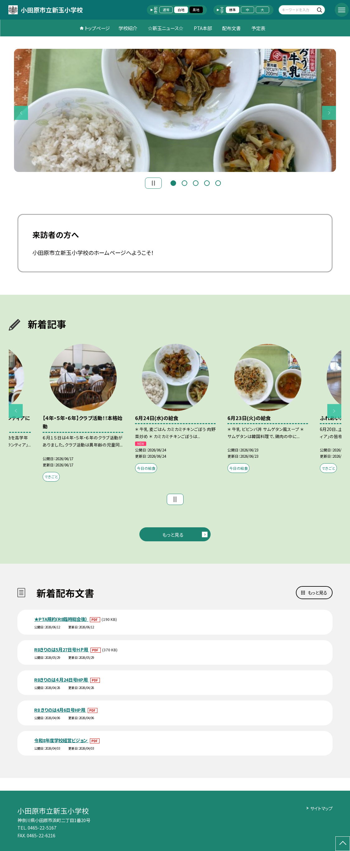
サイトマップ (321, 808)
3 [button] (195, 182)
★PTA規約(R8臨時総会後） (61, 619)
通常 (166, 9)
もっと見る (172, 534)
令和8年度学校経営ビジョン (61, 740)
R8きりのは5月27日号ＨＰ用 (61, 649)
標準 (232, 9)
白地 (181, 9)
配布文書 (231, 28)
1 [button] (173, 182)
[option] (175, 110)
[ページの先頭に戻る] (343, 844)
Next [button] (329, 113)
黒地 (196, 9)
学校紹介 (128, 28)
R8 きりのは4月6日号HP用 (60, 709)
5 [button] (218, 182)
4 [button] (207, 182)
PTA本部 (203, 28)
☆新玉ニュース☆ (165, 28)
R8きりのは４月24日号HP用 (61, 679)
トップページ (97, 28)
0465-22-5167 (42, 827)
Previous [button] (21, 113)
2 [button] (184, 182)
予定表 (258, 28)
